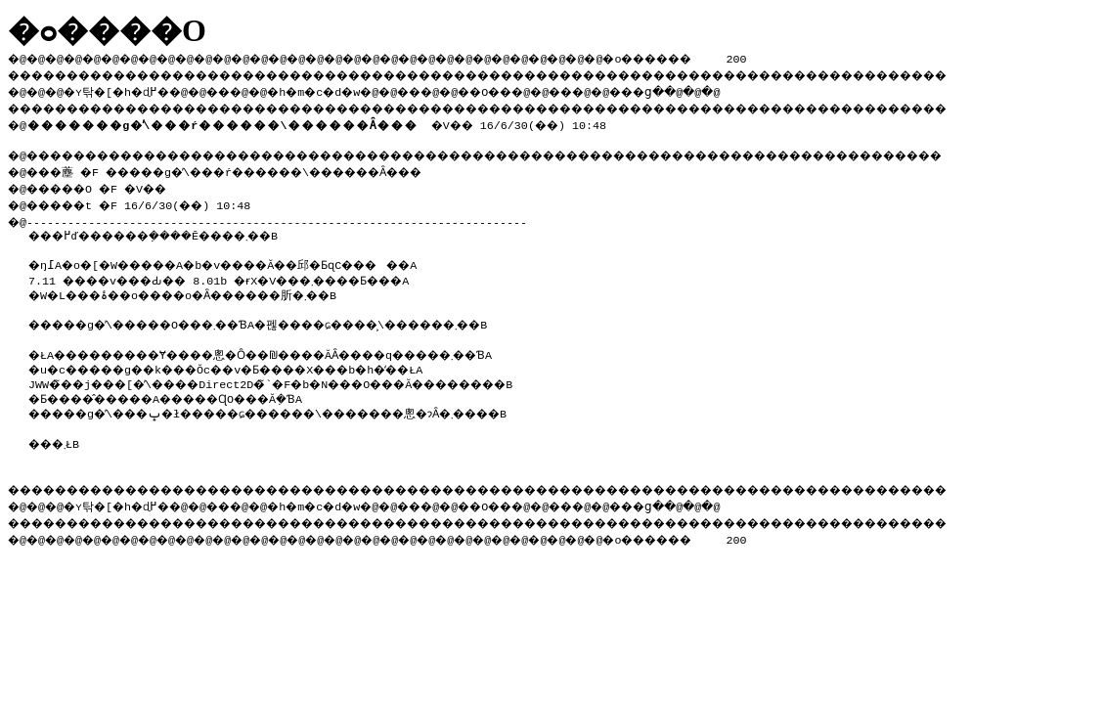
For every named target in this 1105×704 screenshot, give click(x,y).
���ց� (710, 89)
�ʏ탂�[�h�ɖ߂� (127, 89)
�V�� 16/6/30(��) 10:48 (323, 121)
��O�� (538, 89)
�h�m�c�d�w (346, 89)
